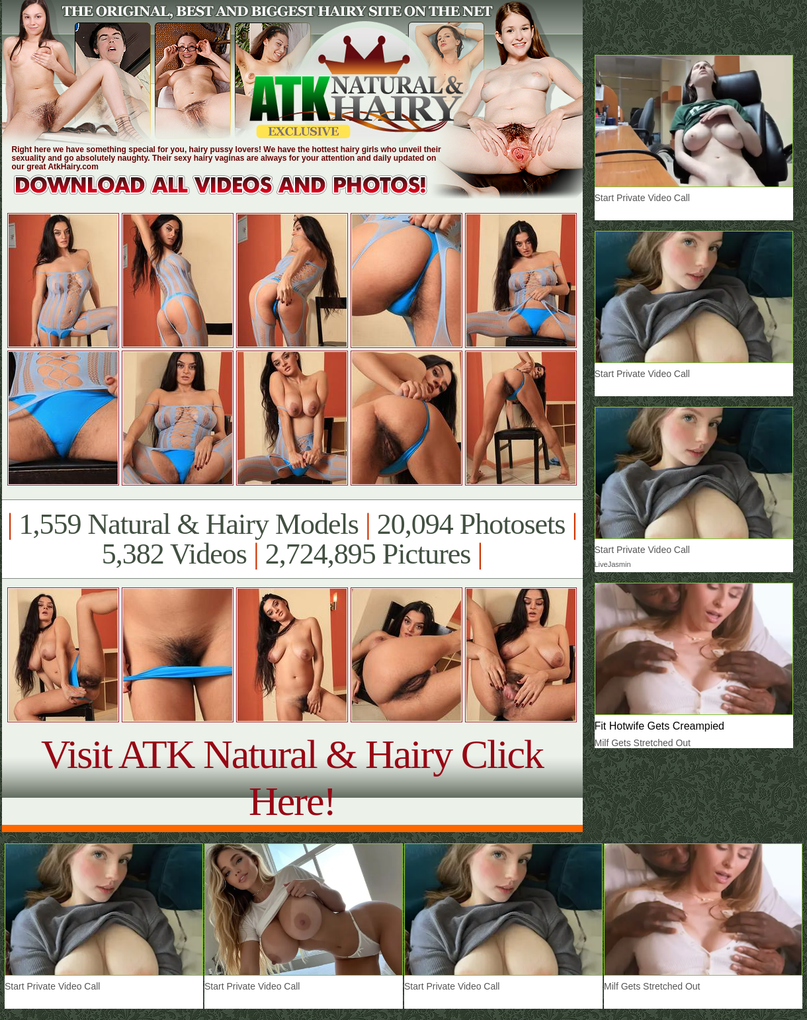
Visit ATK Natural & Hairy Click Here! (292, 778)
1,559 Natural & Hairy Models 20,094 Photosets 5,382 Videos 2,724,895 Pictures (292, 539)
